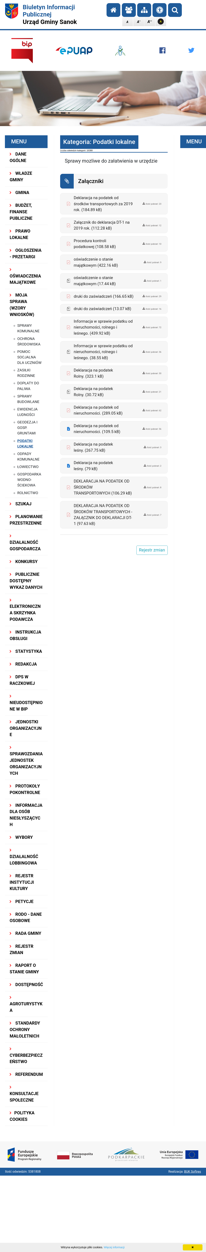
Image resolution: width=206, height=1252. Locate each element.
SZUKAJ (20, 503)
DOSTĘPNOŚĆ (26, 984)
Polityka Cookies (22, 1116)
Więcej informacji (114, 1247)
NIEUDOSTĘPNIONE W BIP (26, 703)
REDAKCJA (23, 664)
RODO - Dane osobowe (26, 917)
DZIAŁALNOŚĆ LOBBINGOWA (24, 857)
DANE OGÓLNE (18, 157)
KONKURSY (24, 561)
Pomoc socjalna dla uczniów (29, 357)
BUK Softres (192, 1171)
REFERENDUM (26, 1074)
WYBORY (21, 837)
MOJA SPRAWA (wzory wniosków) (22, 305)
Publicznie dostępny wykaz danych (26, 581)
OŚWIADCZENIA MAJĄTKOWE (25, 276)
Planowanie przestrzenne (26, 520)
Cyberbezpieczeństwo (26, 1055)
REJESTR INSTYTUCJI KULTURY (22, 882)
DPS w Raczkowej (22, 680)
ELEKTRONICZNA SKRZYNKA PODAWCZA (25, 610)
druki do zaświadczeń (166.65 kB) (103, 296)
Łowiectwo (28, 467)
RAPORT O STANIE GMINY (24, 968)
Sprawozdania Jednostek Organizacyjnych (26, 760)
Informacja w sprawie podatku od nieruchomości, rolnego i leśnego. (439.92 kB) (103, 327)
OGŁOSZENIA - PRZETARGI (25, 253)
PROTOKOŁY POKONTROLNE (25, 789)
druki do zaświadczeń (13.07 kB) (102, 308)
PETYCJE (21, 901)
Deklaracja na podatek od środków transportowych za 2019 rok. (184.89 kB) (103, 203)
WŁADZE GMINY (21, 176)
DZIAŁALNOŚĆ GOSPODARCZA (25, 542)
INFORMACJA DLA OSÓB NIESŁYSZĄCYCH (26, 815)
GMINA (19, 192)
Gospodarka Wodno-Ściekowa (29, 479)
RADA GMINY (25, 933)
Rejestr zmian (21, 949)
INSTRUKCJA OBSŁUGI (25, 635)
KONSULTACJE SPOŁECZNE (24, 1094)
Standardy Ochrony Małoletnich (25, 1030)
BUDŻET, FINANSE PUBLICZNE (21, 212)
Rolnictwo (27, 493)
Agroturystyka (26, 1004)
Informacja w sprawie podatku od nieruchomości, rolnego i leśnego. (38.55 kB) (103, 351)
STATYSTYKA (26, 651)
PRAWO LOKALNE (20, 234)
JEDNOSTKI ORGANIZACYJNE (26, 728)
